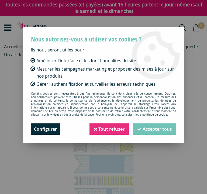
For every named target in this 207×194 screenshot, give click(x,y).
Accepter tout (154, 129)
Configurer (45, 129)
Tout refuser (109, 129)
